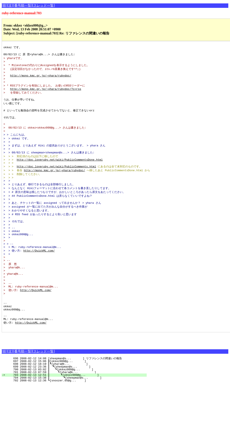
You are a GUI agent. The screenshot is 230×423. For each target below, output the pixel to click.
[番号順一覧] (22, 5)
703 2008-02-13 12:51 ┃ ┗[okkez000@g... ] (76, 413)
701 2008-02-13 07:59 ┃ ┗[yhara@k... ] (77, 410)
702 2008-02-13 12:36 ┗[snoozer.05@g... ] (79, 419)
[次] (10, 5)
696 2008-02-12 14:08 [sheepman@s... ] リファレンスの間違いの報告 (76, 397)
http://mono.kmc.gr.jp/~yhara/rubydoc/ (40, 79)
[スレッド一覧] (43, 5)
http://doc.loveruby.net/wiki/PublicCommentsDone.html (60, 173)
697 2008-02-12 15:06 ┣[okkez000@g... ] (79, 399)
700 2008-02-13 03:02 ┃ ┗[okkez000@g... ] (77, 408)
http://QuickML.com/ (39, 275)
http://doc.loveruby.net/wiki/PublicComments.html (56, 181)
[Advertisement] (51, 377)
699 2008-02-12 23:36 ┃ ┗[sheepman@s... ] (77, 405)
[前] (4, 5)
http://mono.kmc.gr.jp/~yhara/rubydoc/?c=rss (45, 94)
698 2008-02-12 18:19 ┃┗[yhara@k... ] (78, 402)
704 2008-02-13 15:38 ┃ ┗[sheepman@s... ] (76, 416)
